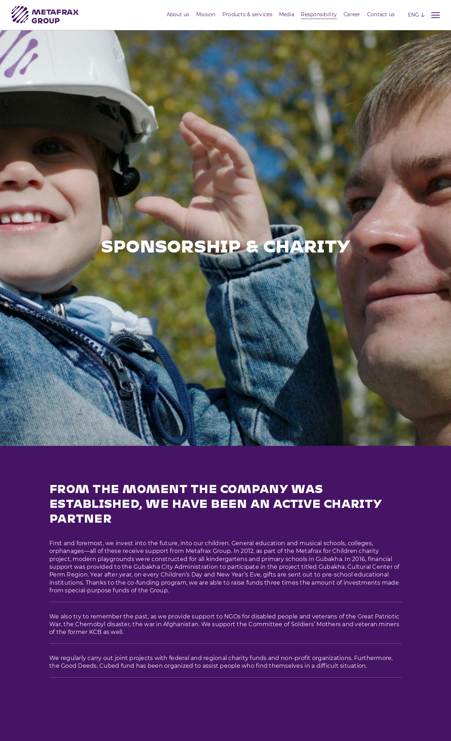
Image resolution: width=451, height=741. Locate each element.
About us (178, 14)
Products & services (247, 14)
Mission (206, 14)
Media (286, 14)
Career (352, 14)
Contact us (381, 14)
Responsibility (319, 14)
